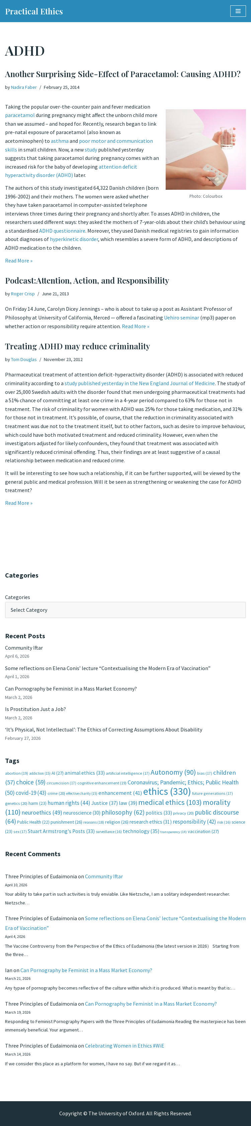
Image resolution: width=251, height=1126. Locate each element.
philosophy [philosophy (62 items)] (123, 812)
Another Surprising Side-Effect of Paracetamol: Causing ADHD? (123, 73)
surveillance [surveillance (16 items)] (109, 831)
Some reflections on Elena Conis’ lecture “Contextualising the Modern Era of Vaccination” (108, 668)
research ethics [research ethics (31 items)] (151, 822)
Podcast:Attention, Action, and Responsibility (87, 280)
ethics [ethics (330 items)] (167, 791)
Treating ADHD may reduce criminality (77, 346)
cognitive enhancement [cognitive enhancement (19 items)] (102, 782)
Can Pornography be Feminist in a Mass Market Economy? (71, 688)
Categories (17, 597)
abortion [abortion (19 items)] (16, 773)
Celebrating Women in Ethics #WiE (124, 1045)
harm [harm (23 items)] (37, 803)
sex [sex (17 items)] (20, 831)
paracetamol (20, 115)
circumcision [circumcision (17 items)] (61, 782)
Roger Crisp (23, 294)
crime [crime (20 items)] (56, 793)
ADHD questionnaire (62, 230)
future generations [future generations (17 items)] (212, 793)
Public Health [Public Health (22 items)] (33, 822)
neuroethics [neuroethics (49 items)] (42, 812)
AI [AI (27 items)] (58, 773)
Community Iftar (24, 647)
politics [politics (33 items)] (159, 813)
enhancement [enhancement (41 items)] (120, 792)
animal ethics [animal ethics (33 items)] (85, 773)
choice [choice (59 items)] (31, 782)
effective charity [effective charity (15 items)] (81, 793)
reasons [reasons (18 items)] (93, 822)
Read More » (18, 260)
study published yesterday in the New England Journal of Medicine (140, 383)
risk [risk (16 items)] (224, 822)
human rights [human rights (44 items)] (69, 803)
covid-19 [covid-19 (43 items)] (31, 792)
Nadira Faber (24, 87)
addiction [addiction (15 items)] (40, 773)
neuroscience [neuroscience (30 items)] (81, 813)
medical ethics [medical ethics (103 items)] (170, 802)
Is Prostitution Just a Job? (35, 709)
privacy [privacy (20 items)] (183, 813)
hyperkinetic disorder (74, 239)
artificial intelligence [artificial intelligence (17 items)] (128, 773)
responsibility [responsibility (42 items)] (194, 821)
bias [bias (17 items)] (204, 773)
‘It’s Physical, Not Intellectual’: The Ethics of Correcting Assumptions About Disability (103, 729)
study (91, 149)
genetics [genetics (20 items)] (16, 803)
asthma (60, 140)
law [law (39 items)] (128, 803)
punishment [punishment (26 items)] (66, 822)
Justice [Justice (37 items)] (104, 802)
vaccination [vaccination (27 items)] (203, 831)
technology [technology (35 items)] (141, 831)
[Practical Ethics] (34, 11)
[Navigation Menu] (238, 11)
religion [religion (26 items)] (117, 822)
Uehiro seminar (181, 317)
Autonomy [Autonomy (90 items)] (173, 772)
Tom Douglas (24, 359)
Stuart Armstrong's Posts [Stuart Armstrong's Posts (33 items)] (61, 831)
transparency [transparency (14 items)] (173, 832)
